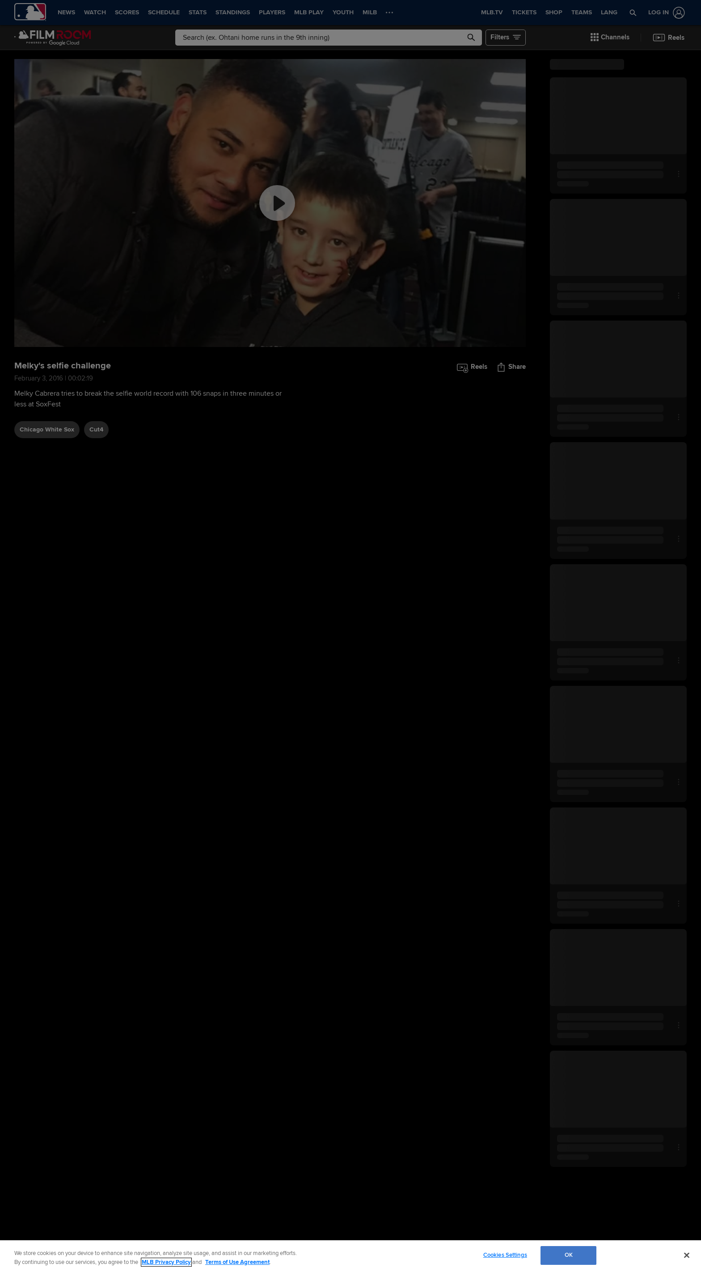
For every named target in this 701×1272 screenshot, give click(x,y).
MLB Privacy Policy (166, 1262)
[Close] (687, 1255)
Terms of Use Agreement (237, 1262)
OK (569, 1255)
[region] (350, 1256)
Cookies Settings (505, 1255)
